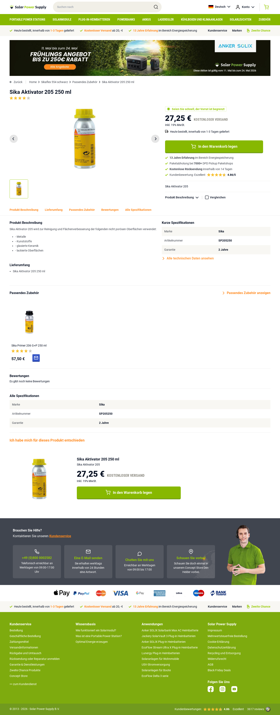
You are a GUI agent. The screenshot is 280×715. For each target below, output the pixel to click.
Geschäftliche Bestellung (25, 636)
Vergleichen (218, 197)
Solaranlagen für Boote (156, 670)
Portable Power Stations (27, 19)
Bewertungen (110, 209)
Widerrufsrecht (217, 658)
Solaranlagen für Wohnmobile (160, 658)
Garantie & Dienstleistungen (27, 664)
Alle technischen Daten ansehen (188, 258)
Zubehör (264, 19)
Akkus (146, 19)
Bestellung (16, 630)
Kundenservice (217, 30)
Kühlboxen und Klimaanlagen (202, 19)
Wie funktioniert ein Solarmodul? (96, 630)
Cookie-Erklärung (218, 641)
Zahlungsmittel (19, 641)
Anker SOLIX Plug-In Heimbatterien (164, 641)
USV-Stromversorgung (156, 664)
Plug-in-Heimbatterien (94, 19)
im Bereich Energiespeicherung (165, 30)
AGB (210, 664)
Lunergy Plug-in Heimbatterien (161, 653)
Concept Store (19, 676)
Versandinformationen (24, 647)
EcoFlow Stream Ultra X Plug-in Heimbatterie (170, 647)
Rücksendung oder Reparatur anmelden (35, 658)
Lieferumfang (54, 209)
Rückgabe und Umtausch (25, 653)
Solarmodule (62, 19)
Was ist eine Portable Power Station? (99, 636)
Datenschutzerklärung (222, 647)
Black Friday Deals (219, 670)
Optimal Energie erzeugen (92, 641)
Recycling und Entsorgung (224, 653)
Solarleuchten (240, 19)
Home (33, 82)
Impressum (215, 630)
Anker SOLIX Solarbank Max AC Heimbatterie (170, 630)
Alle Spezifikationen (138, 209)
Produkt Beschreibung (183, 197)
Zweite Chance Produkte (25, 670)
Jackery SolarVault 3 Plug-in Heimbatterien (169, 636)
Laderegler (166, 19)
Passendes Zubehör (84, 82)
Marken (237, 30)
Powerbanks (126, 19)
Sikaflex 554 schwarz (54, 82)
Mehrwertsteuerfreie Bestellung (227, 636)
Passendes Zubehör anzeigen (246, 293)
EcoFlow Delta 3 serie (155, 676)
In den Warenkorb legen (214, 146)
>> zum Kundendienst (23, 684)
